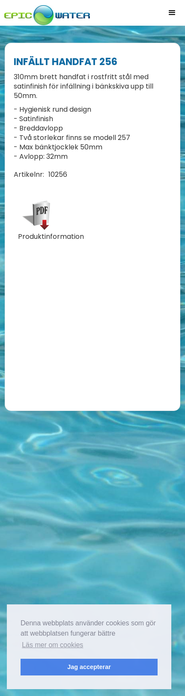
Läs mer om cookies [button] (52, 644)
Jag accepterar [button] (89, 666)
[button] (172, 13)
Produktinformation (51, 236)
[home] (45, 12)
